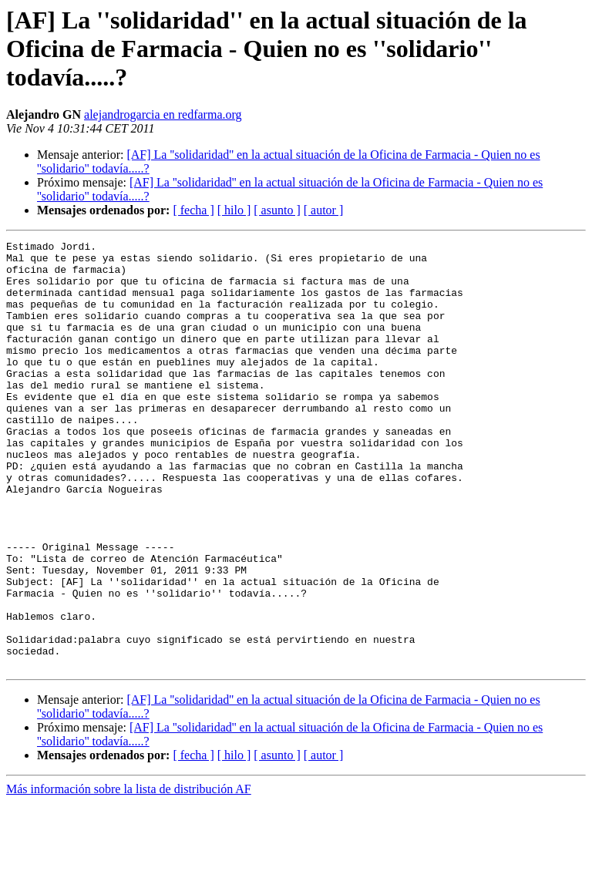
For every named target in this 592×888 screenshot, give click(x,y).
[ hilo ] (234, 210)
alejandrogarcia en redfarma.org (162, 114)
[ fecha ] (193, 210)
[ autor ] (324, 210)
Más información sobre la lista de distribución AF (128, 874)
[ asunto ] (277, 210)
